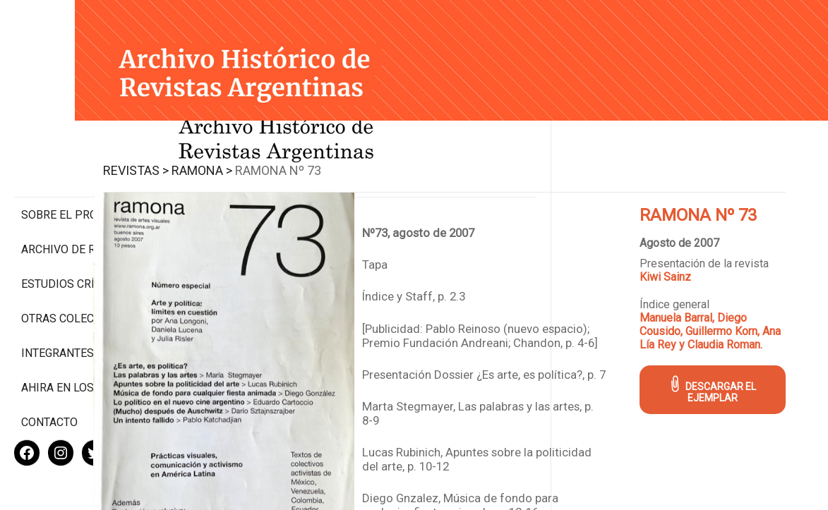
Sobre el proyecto (76, 155)
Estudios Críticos (73, 224)
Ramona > (303, 154)
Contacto (49, 376)
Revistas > (237, 154)
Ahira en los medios (80, 341)
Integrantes (57, 307)
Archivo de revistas (80, 190)
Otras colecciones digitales (77, 266)
